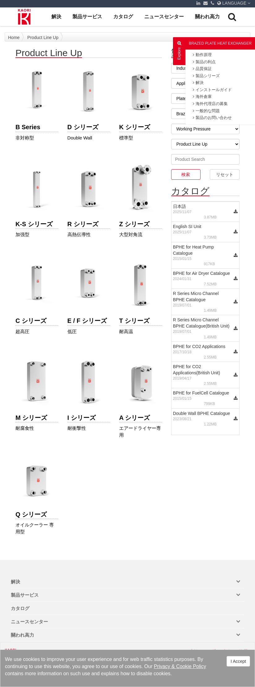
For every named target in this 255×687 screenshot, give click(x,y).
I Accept (238, 661)
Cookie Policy (191, 666)
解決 (56, 16)
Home (13, 37)
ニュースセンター (164, 16)
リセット (224, 174)
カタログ (123, 16)
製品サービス (87, 16)
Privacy (162, 666)
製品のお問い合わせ (212, 117)
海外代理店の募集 (210, 103)
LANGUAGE (233, 3)
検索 (185, 174)
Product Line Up (42, 37)
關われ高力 (207, 16)
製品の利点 (204, 61)
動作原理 (202, 54)
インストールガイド (212, 89)
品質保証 (202, 68)
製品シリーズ (206, 75)
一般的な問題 (206, 110)
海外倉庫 (202, 96)
